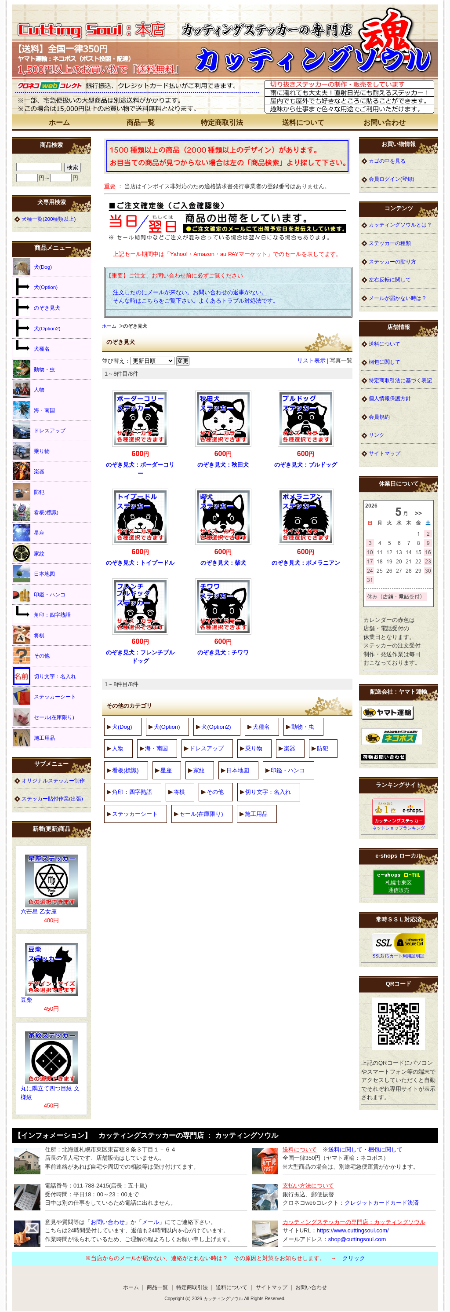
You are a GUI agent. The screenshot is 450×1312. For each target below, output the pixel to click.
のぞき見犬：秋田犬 (223, 464)
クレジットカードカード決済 (382, 1202)
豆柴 (26, 1000)
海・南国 (156, 748)
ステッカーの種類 (390, 243)
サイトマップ (384, 453)
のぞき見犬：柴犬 (223, 562)
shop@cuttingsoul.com (357, 1239)
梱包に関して (384, 362)
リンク (377, 435)
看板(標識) (125, 770)
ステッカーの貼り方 (392, 261)
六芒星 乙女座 (39, 911)
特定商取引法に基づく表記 (400, 380)
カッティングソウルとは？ (400, 224)
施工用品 (256, 814)
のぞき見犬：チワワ (223, 652)
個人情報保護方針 (390, 398)
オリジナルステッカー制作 (53, 780)
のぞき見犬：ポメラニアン (306, 562)
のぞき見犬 (36, 307)
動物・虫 (302, 727)
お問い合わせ (384, 122)
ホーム (59, 122)
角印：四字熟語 (132, 792)
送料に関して (345, 1149)
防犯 (322, 748)
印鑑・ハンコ (288, 770)
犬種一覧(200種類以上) (49, 219)
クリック (353, 1258)
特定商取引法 (222, 122)
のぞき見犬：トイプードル (140, 562)
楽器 (289, 748)
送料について (303, 122)
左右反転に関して (390, 279)
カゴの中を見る (387, 161)
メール (150, 1222)
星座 (166, 770)
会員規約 (379, 417)
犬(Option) (167, 727)
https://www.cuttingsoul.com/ (353, 1230)
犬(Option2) (216, 727)
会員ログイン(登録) (391, 179)
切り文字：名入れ (268, 792)
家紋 (199, 770)
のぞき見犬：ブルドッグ (305, 464)
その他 (215, 792)
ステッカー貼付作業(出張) (52, 798)
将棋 (179, 792)
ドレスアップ (206, 748)
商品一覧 (141, 122)
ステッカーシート (135, 814)
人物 (117, 748)
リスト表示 (311, 360)
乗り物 (253, 748)
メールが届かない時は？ (398, 298)
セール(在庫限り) (201, 814)
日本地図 (237, 770)
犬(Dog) (122, 727)
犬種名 (261, 727)
